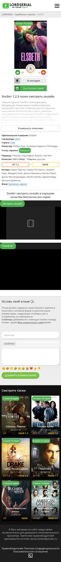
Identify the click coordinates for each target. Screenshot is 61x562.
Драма (23, 183)
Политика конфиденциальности (41, 548)
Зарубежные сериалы (25, 14)
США (12, 142)
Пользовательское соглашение (30, 551)
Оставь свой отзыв (16, 301)
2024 (17, 138)
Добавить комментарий (20, 375)
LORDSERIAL (7, 14)
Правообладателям (12, 548)
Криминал (14, 183)
